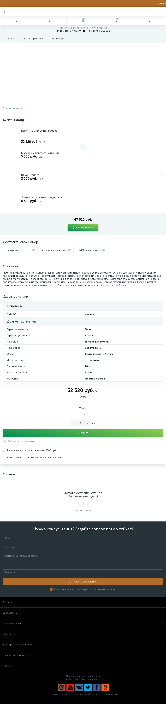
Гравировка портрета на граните (40, 152)
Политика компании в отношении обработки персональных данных (83, 694)
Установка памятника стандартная (41, 197)
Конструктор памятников (83, 644)
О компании (83, 612)
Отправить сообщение (83, 581)
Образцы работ (83, 623)
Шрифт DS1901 (30, 175)
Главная (83, 602)
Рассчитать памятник (83, 655)
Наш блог (83, 634)
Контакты (83, 665)
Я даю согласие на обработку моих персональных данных (85, 589)
